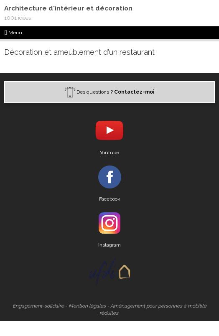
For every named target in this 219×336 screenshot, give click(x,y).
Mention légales (87, 306)
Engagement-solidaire (38, 306)
